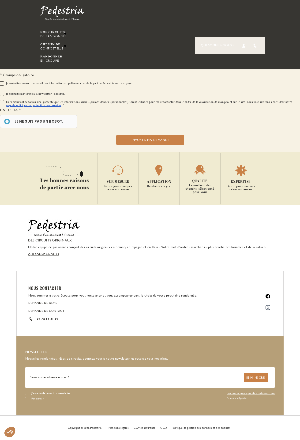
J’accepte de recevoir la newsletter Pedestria (50, 396)
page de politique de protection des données (33, 105)
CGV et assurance (144, 427)
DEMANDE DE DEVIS (42, 303)
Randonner (53, 59)
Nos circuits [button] (53, 34)
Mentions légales (119, 427)
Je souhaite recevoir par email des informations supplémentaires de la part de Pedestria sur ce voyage (68, 83)
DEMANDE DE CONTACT (46, 310)
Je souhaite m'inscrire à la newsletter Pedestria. (35, 93)
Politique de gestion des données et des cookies (201, 427)
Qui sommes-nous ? (217, 45)
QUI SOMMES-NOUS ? (43, 254)
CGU (163, 427)
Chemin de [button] (53, 46)
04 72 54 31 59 (43, 319)
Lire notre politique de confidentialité (251, 393)
